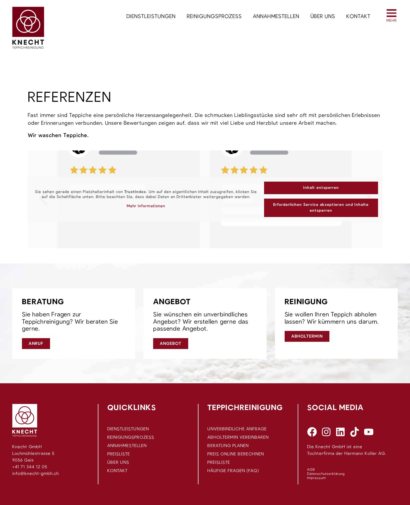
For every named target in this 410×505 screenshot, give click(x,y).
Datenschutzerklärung (326, 474)
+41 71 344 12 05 (29, 467)
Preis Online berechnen (235, 454)
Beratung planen (228, 445)
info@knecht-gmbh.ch (35, 473)
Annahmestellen (276, 16)
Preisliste (118, 454)
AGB (311, 470)
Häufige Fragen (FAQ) (233, 471)
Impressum (316, 478)
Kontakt (358, 16)
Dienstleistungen (151, 16)
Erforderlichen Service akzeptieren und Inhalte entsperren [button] (321, 208)
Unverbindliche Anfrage (237, 429)
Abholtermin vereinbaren (238, 437)
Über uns (322, 16)
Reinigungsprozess (214, 16)
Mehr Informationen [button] (146, 206)
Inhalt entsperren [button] (321, 188)
